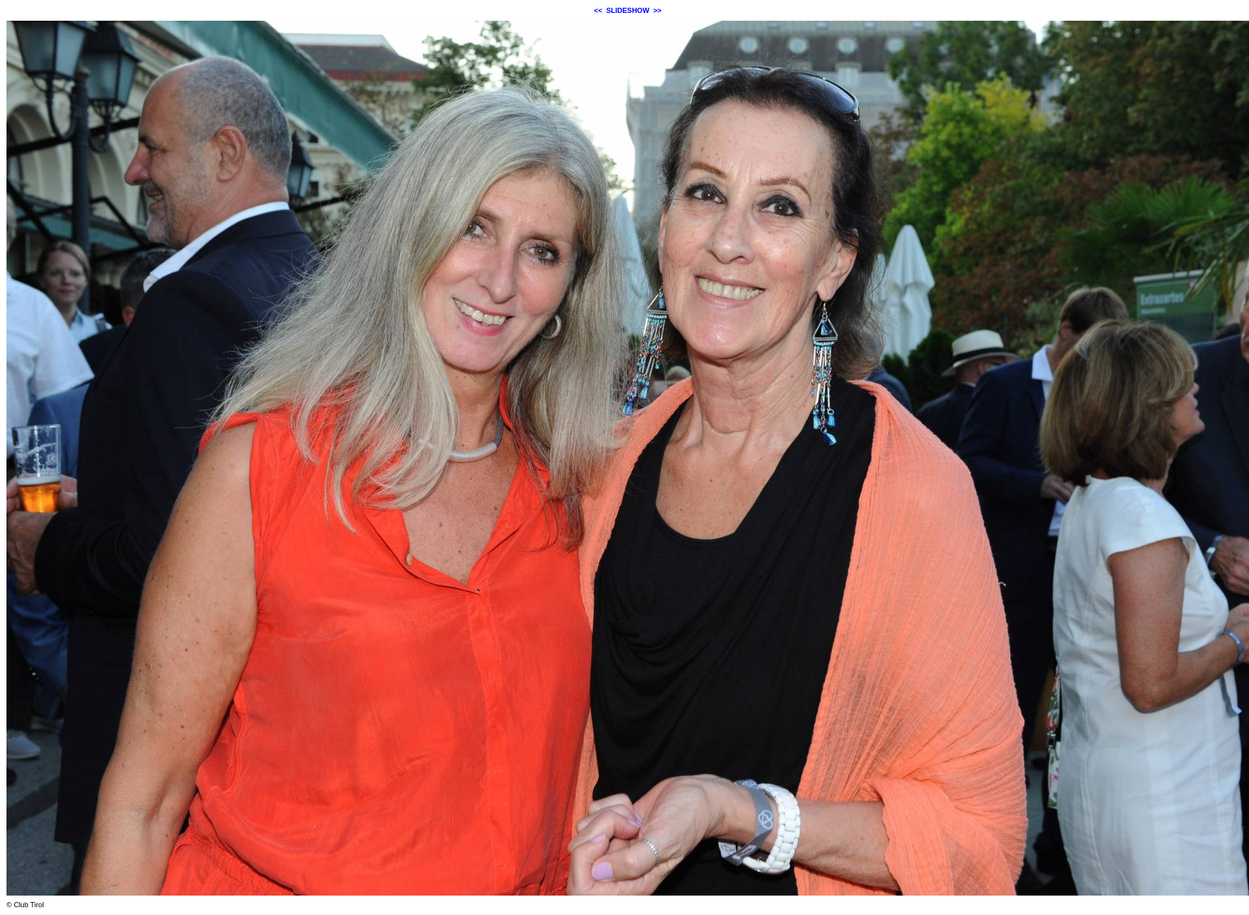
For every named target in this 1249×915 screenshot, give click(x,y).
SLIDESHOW (628, 10)
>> (657, 10)
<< (598, 10)
